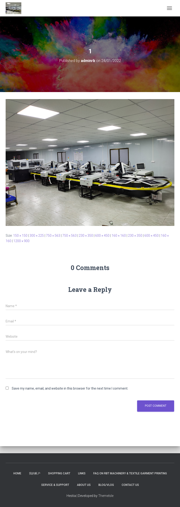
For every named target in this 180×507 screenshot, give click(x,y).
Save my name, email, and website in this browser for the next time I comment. (70, 388)
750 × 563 (53, 235)
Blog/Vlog (106, 485)
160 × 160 (119, 235)
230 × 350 (86, 235)
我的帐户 (34, 473)
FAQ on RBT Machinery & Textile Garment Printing (130, 473)
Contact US (130, 485)
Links (82, 473)
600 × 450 (102, 235)
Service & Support (55, 485)
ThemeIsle (105, 496)
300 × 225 (37, 235)
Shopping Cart (59, 473)
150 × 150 (20, 235)
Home (17, 473)
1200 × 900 (21, 241)
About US (84, 485)
